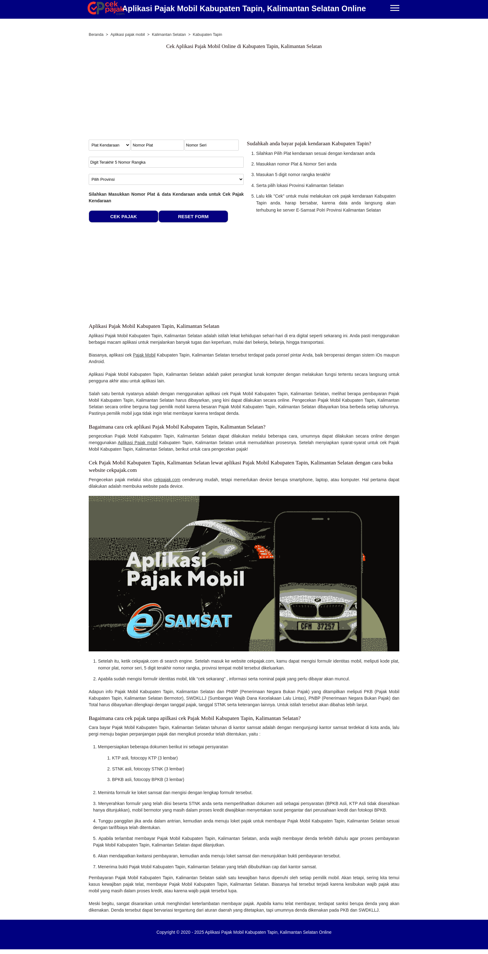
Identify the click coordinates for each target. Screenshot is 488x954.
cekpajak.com (167, 479)
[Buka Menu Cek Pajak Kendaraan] (395, 8)
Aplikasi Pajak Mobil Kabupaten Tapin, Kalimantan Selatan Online (244, 8)
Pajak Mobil (144, 354)
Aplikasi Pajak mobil (138, 442)
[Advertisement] (244, 96)
